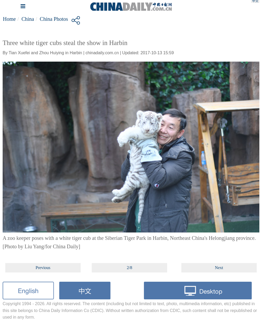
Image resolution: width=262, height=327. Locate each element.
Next (219, 267)
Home (9, 19)
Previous (43, 267)
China (27, 19)
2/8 (129, 267)
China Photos (54, 19)
